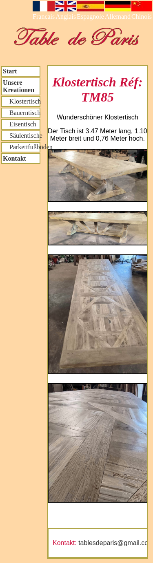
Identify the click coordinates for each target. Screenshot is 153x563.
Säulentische (21, 135)
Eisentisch (19, 124)
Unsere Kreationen (18, 86)
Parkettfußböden (21, 147)
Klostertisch (21, 101)
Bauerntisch (21, 112)
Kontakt (14, 158)
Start (10, 71)
